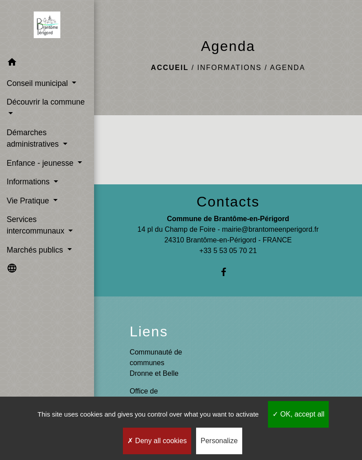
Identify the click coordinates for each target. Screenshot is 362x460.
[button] (47, 63)
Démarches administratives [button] (34, 138)
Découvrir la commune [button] (46, 101)
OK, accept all (298, 414)
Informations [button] (29, 181)
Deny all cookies (157, 440)
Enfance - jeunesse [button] (41, 163)
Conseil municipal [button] (38, 83)
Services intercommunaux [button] (37, 225)
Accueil (170, 67)
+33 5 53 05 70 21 (227, 250)
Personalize (219, 440)
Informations (229, 67)
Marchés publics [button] (36, 250)
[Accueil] (47, 26)
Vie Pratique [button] (29, 200)
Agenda (287, 67)
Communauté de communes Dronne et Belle (156, 362)
